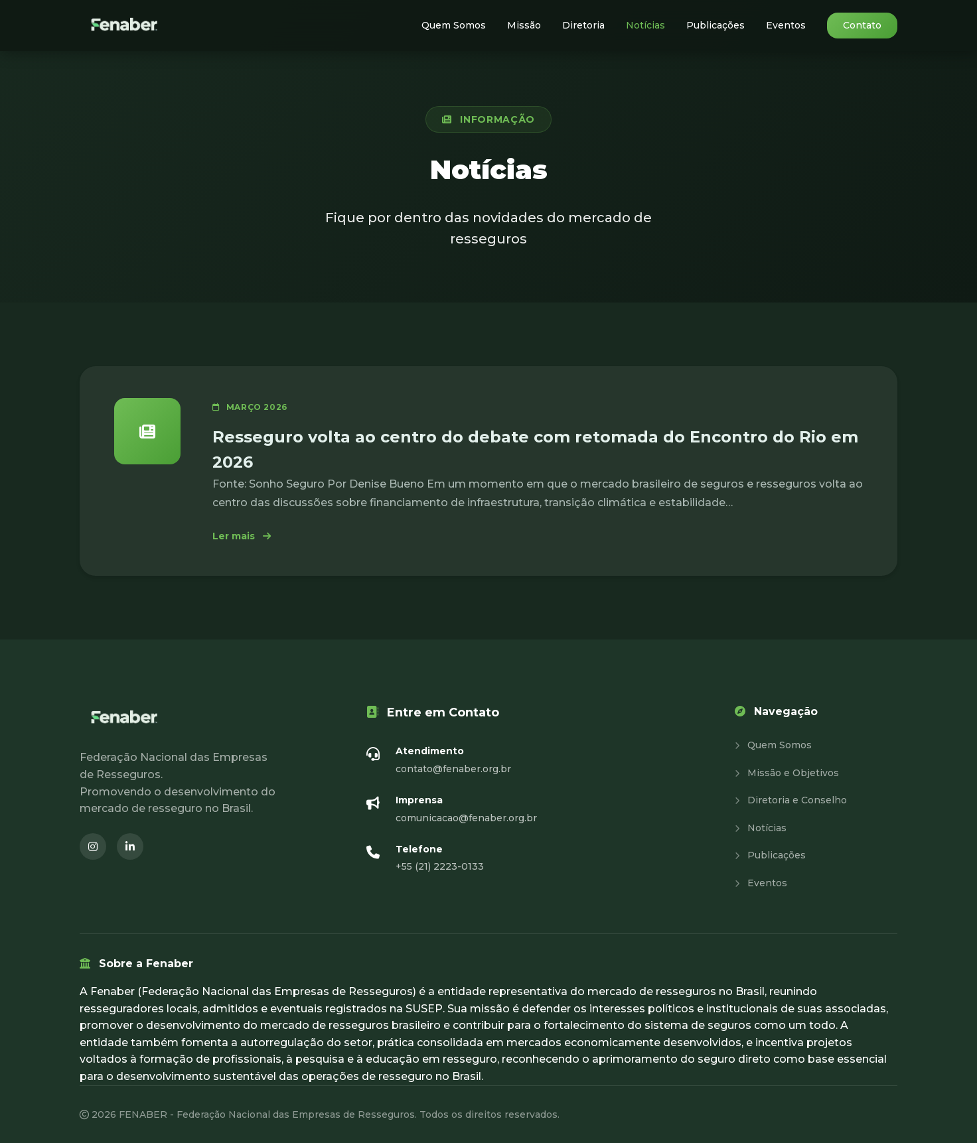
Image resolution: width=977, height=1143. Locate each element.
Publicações (715, 25)
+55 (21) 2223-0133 (440, 866)
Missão (524, 25)
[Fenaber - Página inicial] (125, 25)
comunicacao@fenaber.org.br (466, 818)
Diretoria (583, 25)
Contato (862, 25)
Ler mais (241, 536)
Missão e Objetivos (787, 773)
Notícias (645, 25)
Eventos (786, 25)
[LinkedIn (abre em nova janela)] (130, 846)
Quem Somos (453, 25)
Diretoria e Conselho (791, 800)
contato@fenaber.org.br (453, 769)
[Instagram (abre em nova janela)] (93, 846)
